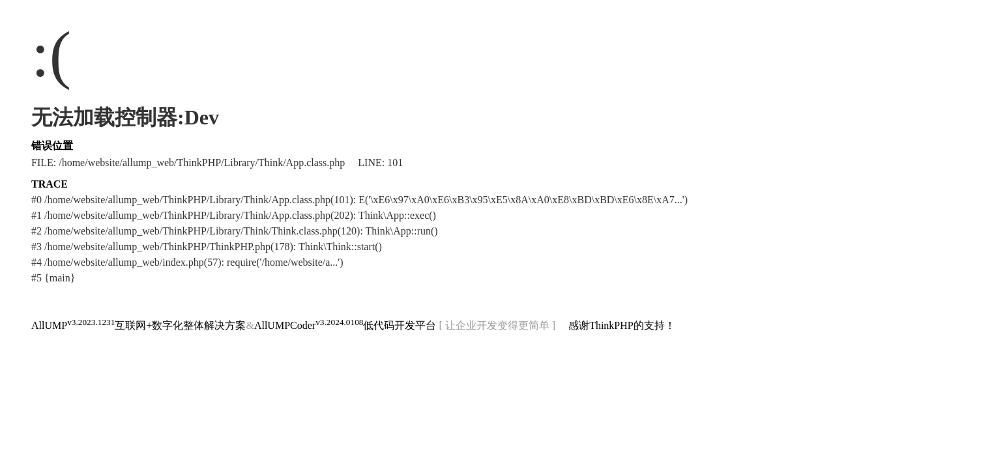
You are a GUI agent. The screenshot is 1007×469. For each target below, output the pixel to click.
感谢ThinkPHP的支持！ (621, 325)
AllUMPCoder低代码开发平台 (345, 325)
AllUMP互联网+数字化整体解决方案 (138, 325)
